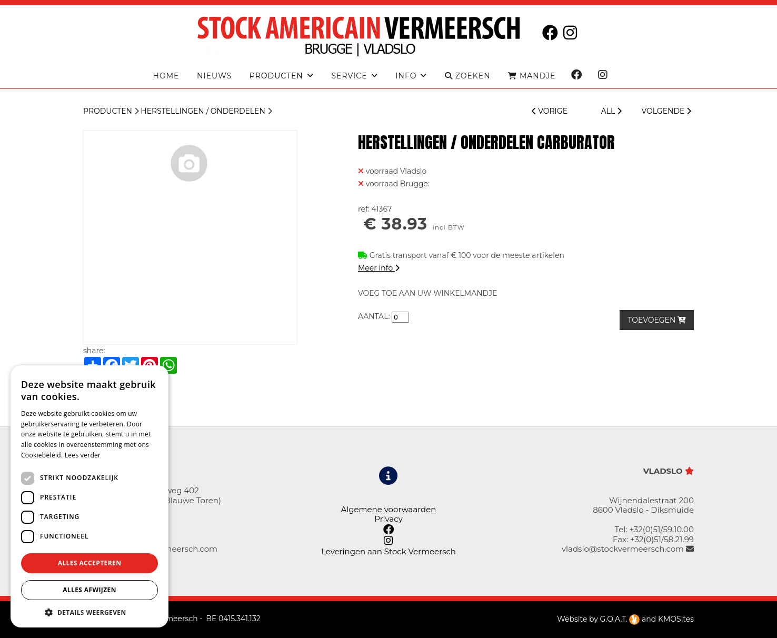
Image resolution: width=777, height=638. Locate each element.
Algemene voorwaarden (388, 509)
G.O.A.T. (620, 619)
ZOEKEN (467, 76)
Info (405, 76)
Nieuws (214, 76)
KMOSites (676, 619)
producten (276, 76)
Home (166, 76)
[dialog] (89, 496)
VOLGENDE (666, 111)
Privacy (388, 519)
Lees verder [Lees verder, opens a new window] (83, 455)
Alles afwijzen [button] (89, 589)
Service (349, 76)
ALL (611, 111)
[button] (89, 612)
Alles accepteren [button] (90, 563)
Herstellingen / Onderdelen (203, 111)
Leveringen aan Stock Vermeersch (388, 551)
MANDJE (531, 76)
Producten (107, 111)
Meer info (379, 268)
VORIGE (549, 111)
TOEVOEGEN (656, 320)
